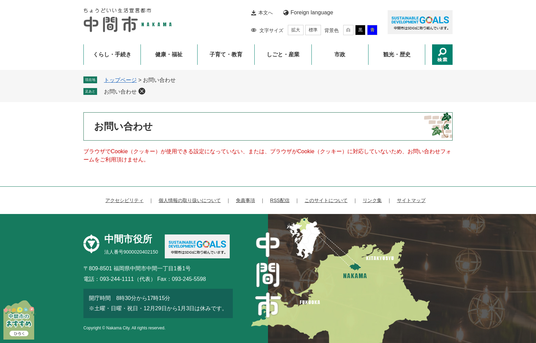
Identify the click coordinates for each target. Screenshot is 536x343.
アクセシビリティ (124, 200)
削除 (141, 91)
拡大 (295, 29)
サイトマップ (411, 200)
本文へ (265, 12)
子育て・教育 (226, 54)
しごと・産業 (283, 54)
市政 (339, 54)
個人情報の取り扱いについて (190, 200)
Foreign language (312, 12)
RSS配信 (280, 200)
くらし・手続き (112, 54)
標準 (313, 29)
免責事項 (245, 200)
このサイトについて (326, 200)
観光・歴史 (397, 54)
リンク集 (372, 200)
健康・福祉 (169, 54)
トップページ (120, 80)
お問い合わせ (120, 92)
